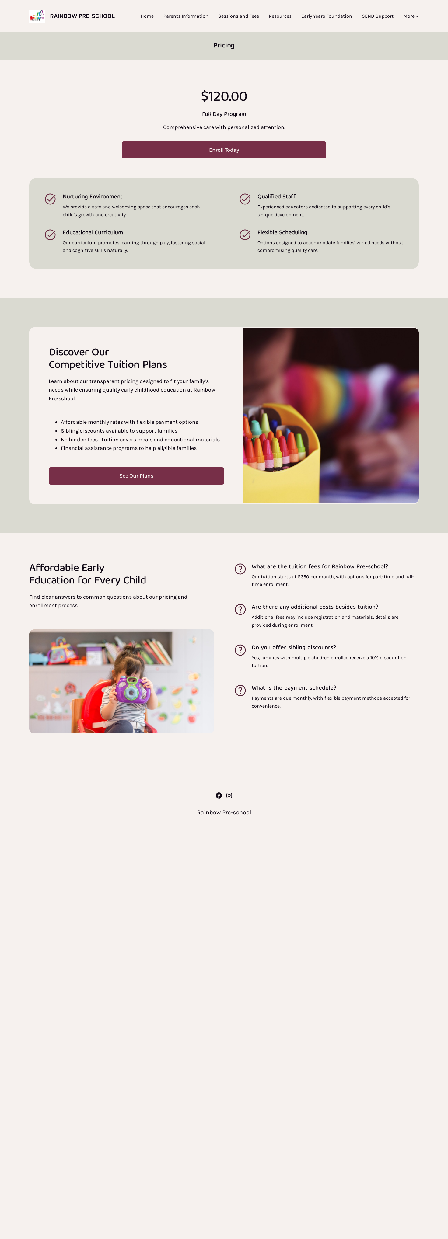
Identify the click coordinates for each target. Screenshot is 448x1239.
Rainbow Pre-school (82, 15)
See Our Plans (136, 475)
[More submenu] (417, 16)
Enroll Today (224, 150)
